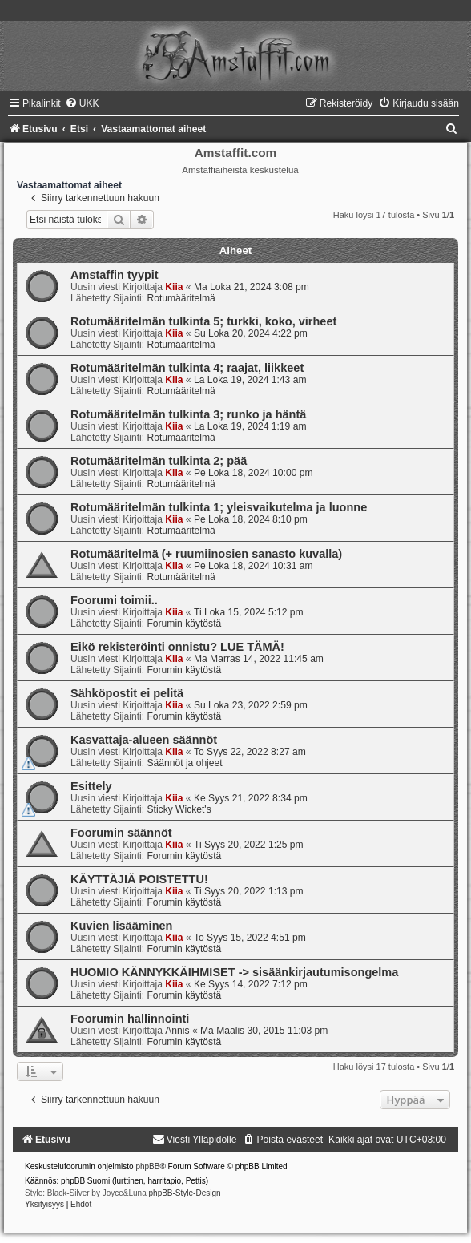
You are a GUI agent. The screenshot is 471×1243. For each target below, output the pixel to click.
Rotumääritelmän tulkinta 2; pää (158, 460)
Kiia (174, 287)
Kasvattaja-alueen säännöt (143, 739)
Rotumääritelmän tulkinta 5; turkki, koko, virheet (203, 321)
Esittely (91, 786)
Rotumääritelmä (181, 298)
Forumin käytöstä (184, 623)
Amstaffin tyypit (114, 274)
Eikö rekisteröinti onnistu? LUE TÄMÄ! (177, 646)
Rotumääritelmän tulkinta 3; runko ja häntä (188, 414)
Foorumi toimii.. (114, 600)
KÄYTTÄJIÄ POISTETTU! (139, 879)
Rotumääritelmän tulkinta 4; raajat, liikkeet (187, 367)
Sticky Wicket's (179, 809)
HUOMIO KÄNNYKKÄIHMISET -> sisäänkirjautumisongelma (234, 972)
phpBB (147, 1166)
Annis (177, 1030)
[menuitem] (82, 103)
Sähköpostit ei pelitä (126, 693)
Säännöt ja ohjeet (184, 763)
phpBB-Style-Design (185, 1193)
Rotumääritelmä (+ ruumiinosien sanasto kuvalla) (206, 553)
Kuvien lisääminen (121, 925)
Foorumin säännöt (121, 832)
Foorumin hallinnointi (129, 1018)
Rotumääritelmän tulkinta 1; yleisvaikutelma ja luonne (218, 507)
